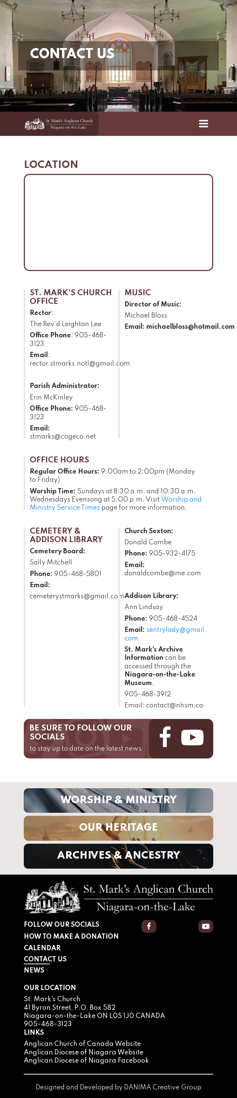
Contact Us (63, 959)
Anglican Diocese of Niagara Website (83, 1052)
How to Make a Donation (71, 936)
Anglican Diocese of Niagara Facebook (86, 1060)
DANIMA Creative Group (162, 1087)
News (34, 970)
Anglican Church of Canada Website (82, 1044)
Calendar (42, 948)
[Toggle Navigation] (203, 124)
